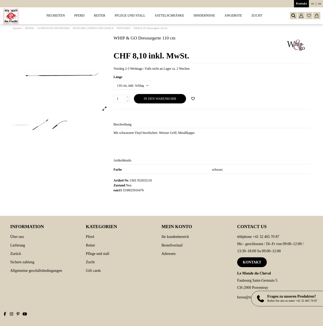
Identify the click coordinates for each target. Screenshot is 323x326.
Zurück (15, 254)
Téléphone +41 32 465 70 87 (258, 237)
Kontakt (301, 3)
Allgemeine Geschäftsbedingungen (36, 271)
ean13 (117, 190)
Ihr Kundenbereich (175, 237)
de (319, 3)
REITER (90, 245)
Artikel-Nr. (121, 180)
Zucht (90, 262)
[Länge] (132, 85)
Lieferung (17, 245)
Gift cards (93, 271)
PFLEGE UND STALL (97, 254)
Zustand (119, 185)
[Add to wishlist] (193, 99)
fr (312, 3)
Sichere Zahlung (22, 262)
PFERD (90, 237)
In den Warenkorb (160, 98)
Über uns (17, 237)
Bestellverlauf (172, 245)
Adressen (168, 254)
